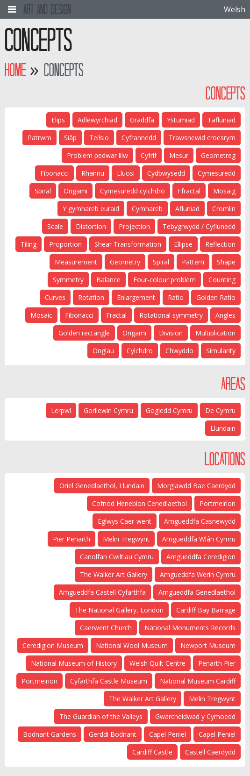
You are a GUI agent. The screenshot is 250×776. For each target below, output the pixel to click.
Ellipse (183, 244)
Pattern (193, 261)
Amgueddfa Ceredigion (201, 556)
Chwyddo (179, 350)
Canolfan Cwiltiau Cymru (117, 556)
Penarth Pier (217, 663)
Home (15, 70)
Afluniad (187, 208)
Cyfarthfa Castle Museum (108, 680)
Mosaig (224, 190)
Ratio (176, 297)
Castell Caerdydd (210, 752)
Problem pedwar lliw (97, 155)
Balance (108, 279)
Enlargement (136, 297)
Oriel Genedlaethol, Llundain (101, 485)
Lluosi (126, 173)
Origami (75, 190)
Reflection (220, 244)
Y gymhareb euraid (91, 208)
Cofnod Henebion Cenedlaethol (139, 503)
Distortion (91, 226)
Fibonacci (54, 173)
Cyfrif (149, 155)
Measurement (76, 261)
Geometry (125, 261)
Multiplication (215, 332)
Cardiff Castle (152, 752)
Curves (55, 297)
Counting (222, 279)
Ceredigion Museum (52, 645)
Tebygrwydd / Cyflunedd (199, 226)
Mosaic (41, 315)
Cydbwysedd (166, 173)
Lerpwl (61, 410)
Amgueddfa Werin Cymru (198, 574)
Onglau (103, 350)
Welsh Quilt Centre (157, 663)
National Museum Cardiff (198, 680)
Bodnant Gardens (49, 734)
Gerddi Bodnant (112, 734)
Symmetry (68, 279)
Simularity (221, 350)
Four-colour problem (164, 279)
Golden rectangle (84, 332)
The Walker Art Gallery (113, 574)
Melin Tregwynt (126, 538)
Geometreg (218, 155)
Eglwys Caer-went (124, 521)
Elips (58, 119)
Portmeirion (218, 503)
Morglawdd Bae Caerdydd (196, 485)
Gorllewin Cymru (108, 410)
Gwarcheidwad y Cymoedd (195, 716)
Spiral (161, 261)
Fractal (116, 315)
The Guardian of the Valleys (101, 716)
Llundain (223, 428)
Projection (134, 226)
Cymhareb (147, 208)
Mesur (178, 155)
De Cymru (220, 410)
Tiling (28, 244)
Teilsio (99, 137)
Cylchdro (140, 350)
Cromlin (224, 208)
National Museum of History (74, 663)
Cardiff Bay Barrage (206, 609)
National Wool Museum (132, 645)
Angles (225, 315)
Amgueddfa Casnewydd (200, 521)
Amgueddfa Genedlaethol (197, 592)
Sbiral (43, 190)
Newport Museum (208, 645)
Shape (226, 261)
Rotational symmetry (171, 315)
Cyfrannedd (138, 137)
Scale (55, 226)
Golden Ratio (216, 297)
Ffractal (189, 190)
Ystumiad (181, 119)
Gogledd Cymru (169, 410)
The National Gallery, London (119, 609)
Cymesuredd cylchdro (132, 190)
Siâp (70, 137)
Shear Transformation (127, 244)
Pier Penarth (71, 538)
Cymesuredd (217, 173)
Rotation (91, 297)
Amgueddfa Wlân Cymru (199, 538)
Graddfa (142, 119)
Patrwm (39, 137)
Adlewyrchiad (97, 119)
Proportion (65, 244)
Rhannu (92, 173)
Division (171, 332)
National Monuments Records (190, 627)
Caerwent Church (106, 627)
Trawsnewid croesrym (202, 137)
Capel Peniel (217, 734)
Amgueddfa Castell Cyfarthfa (102, 592)
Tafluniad (221, 119)
